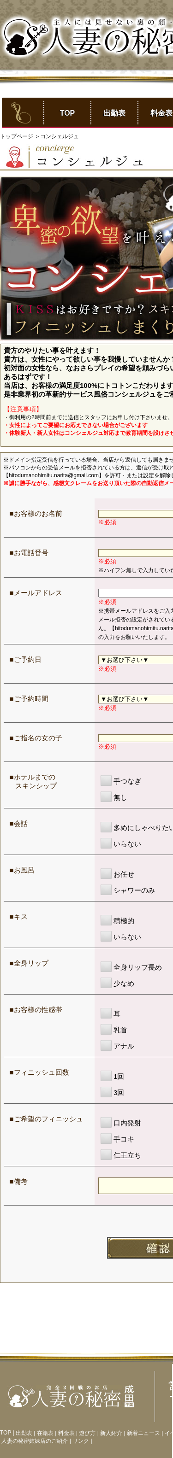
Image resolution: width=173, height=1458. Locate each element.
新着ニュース (143, 1433)
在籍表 (45, 1433)
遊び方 (87, 1433)
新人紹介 (111, 1433)
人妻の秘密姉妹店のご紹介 (34, 1441)
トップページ (17, 136)
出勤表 (114, 113)
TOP (67, 113)
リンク (80, 1441)
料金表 (66, 1433)
